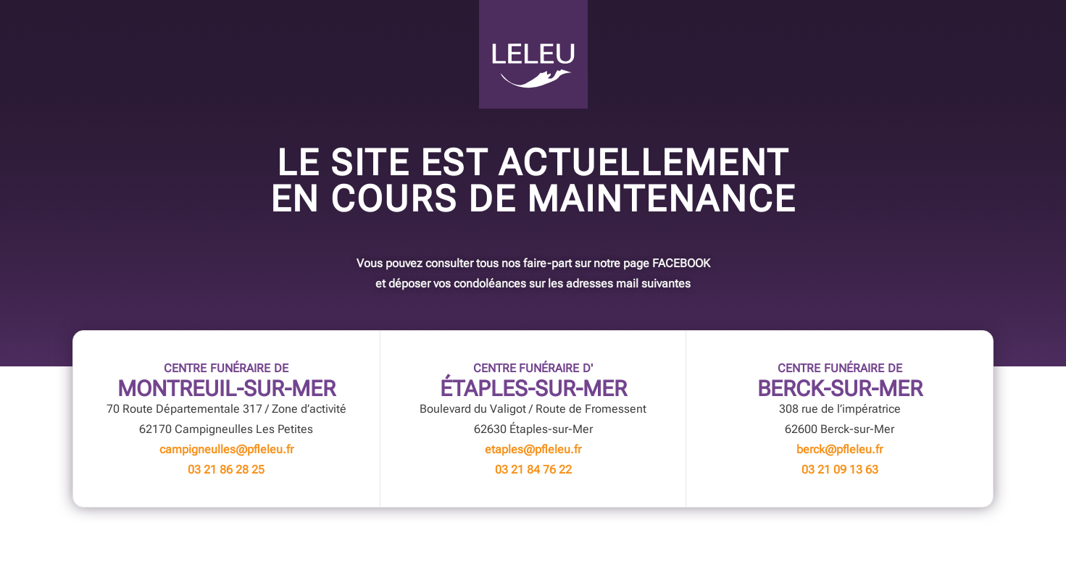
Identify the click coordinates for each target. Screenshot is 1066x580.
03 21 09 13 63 (839, 469)
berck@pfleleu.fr (839, 449)
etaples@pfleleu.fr (533, 449)
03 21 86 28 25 (226, 469)
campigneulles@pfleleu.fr (226, 449)
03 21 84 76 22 (533, 469)
